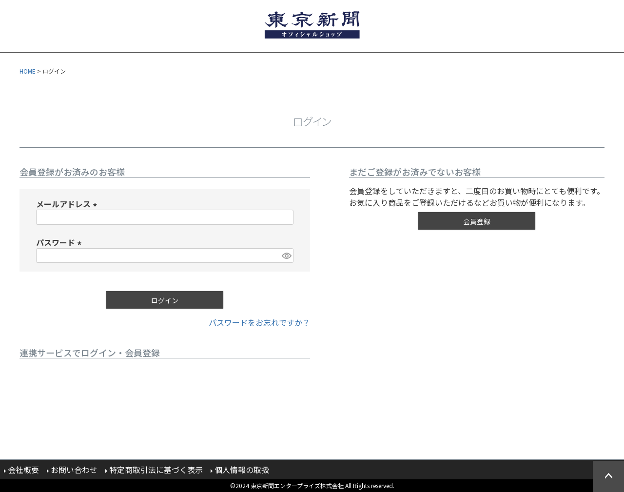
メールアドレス (68, 204)
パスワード (60, 242)
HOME (28, 71)
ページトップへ (608, 476)
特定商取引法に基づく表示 (156, 469)
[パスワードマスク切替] (286, 256)
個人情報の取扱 (241, 469)
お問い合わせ (74, 469)
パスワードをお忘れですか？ (259, 322)
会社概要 (23, 469)
